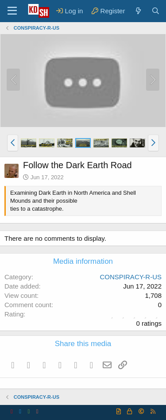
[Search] (155, 11)
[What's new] (138, 11)
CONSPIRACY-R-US (131, 277)
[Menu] (12, 11)
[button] (12, 143)
